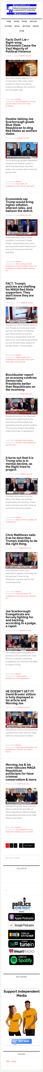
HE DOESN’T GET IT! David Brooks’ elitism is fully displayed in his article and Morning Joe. (21, 697)
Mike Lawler (21, 186)
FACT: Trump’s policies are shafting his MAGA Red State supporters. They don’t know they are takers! (20, 291)
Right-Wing (17, 104)
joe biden (30, 520)
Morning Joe (21, 749)
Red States (30, 186)
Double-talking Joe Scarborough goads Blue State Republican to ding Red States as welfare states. (21, 126)
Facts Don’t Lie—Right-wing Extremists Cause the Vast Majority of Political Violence (21, 45)
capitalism (20, 747)
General (18, 99)
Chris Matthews (22, 594)
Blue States (20, 184)
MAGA (19, 359)
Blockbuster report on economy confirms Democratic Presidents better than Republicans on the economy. (21, 382)
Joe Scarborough (22, 101)
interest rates (27, 266)
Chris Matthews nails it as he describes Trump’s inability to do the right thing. (21, 539)
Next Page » (28, 845)
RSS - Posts (11, 1061)
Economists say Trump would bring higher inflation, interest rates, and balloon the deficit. (19, 205)
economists (10, 266)
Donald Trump (26, 264)
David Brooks (29, 747)
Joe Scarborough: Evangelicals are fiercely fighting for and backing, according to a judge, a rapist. (21, 619)
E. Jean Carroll (21, 676)
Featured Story (20, 440)
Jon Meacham (11, 445)
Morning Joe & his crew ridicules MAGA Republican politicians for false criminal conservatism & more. (21, 772)
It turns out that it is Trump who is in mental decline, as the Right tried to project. (19, 463)
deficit (18, 264)
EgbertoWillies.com (21, 9)
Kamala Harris (22, 268)
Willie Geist (28, 832)
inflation (18, 266)
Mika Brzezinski (23, 596)
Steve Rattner (20, 362)
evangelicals (11, 678)
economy (19, 442)
